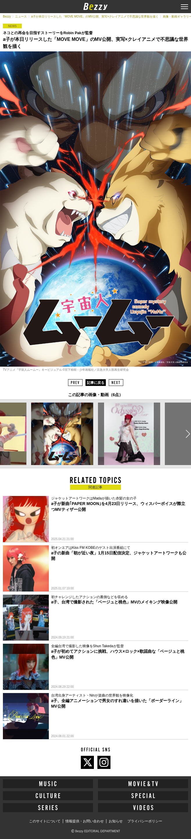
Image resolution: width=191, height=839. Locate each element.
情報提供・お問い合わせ (84, 821)
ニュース (21, 16)
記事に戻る (95, 383)
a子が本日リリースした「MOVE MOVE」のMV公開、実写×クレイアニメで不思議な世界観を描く (94, 16)
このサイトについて (44, 821)
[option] (62, 434)
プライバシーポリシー (144, 821)
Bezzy (7, 16)
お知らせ (116, 821)
